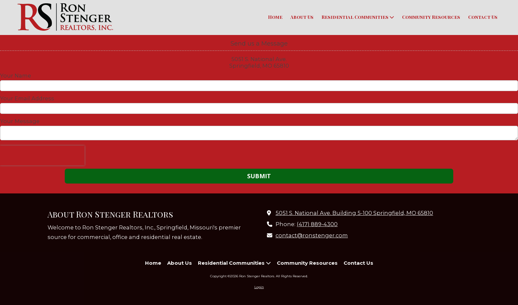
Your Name (15, 75)
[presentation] (42, 155)
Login (259, 287)
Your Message (20, 121)
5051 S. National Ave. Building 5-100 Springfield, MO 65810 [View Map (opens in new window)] (354, 213)
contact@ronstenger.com (312, 235)
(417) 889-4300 (317, 224)
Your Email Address (27, 98)
